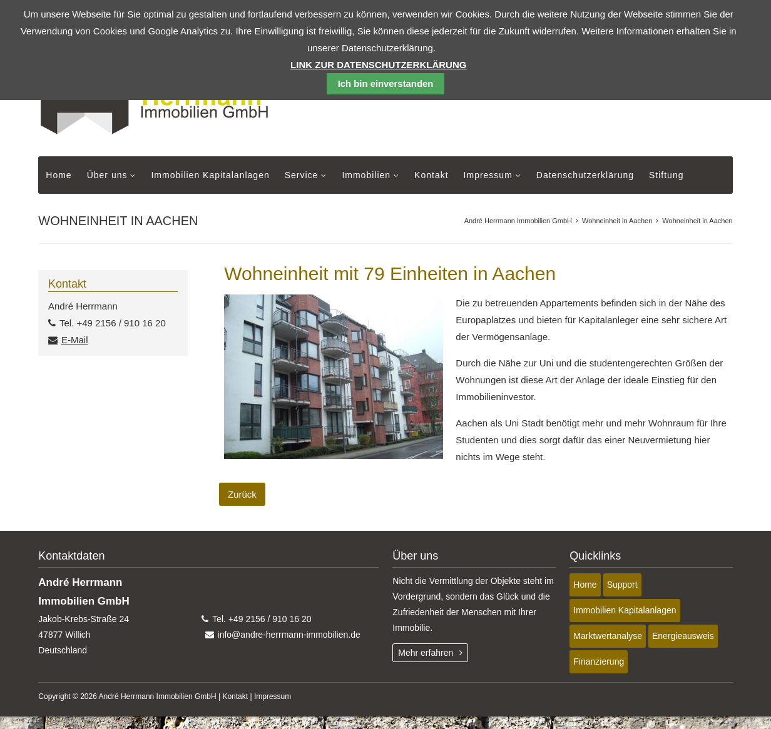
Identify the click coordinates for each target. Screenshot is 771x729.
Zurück (242, 494)
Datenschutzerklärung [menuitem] (585, 175)
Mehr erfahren (425, 653)
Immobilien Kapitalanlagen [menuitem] (210, 175)
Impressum (272, 696)
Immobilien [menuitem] (366, 175)
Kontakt (235, 696)
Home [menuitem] (58, 175)
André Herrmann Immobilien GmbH (518, 220)
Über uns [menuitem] (107, 175)
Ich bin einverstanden (386, 84)
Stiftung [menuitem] (666, 175)
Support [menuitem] (622, 585)
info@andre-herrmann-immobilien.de (289, 635)
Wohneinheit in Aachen (617, 220)
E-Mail (74, 339)
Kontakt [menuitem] (431, 175)
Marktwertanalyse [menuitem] (607, 636)
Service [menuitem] (302, 175)
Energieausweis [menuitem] (683, 636)
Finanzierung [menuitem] (598, 661)
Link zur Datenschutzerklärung (378, 64)
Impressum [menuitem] (488, 175)
